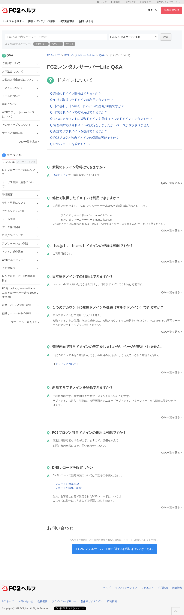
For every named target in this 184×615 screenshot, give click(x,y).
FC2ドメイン (60, 174)
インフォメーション (126, 587)
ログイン (152, 10)
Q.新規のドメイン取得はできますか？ (75, 93)
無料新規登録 (171, 10)
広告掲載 (112, 601)
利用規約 (163, 587)
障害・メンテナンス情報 (41, 21)
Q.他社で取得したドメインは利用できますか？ (81, 99)
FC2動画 (115, 2)
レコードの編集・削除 (68, 487)
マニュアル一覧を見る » (25, 322)
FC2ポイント (41, 44)
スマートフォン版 (26, 161)
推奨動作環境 (67, 21)
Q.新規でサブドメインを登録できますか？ (78, 131)
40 (133, 37)
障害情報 (177, 587)
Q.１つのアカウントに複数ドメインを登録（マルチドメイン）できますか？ (101, 118)
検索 (165, 37)
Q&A (102, 55)
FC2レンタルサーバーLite (79, 55)
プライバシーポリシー (64, 601)
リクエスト (147, 587)
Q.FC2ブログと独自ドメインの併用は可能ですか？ (84, 137)
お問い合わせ (86, 21)
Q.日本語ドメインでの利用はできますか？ (78, 112)
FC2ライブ (130, 2)
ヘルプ (106, 587)
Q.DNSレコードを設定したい (70, 144)
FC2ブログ (145, 2)
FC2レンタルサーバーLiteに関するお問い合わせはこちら (114, 549)
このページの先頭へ (176, 611)
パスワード (56, 44)
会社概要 (42, 601)
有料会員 (69, 44)
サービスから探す (13, 21)
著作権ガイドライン (92, 601)
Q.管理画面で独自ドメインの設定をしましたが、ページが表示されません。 (101, 125)
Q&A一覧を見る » (171, 182)
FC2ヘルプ (53, 55)
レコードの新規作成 (67, 483)
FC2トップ (101, 2)
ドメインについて (65, 364)
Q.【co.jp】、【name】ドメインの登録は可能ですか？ (87, 106)
